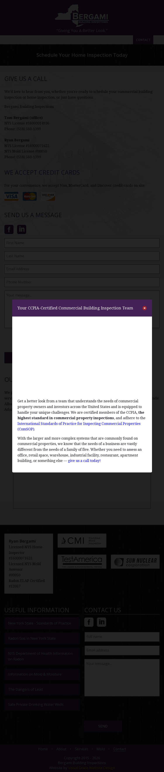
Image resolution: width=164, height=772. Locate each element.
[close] (144, 308)
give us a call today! (84, 461)
